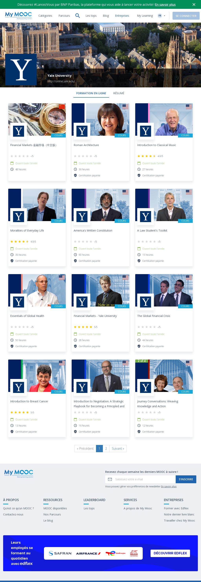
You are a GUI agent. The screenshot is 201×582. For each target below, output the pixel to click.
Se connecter (186, 16)
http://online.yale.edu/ (61, 81)
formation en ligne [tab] (91, 93)
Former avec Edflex (176, 508)
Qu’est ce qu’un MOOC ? (18, 508)
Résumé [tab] (118, 93)
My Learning (145, 15)
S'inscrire (186, 479)
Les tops (89, 508)
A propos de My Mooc (138, 508)
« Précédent (85, 448)
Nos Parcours (52, 514)
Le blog (48, 520)
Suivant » (118, 448)
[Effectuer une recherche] (78, 16)
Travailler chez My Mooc (179, 520)
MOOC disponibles (55, 508)
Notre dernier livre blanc (179, 514)
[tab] (45, 16)
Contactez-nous (13, 514)
